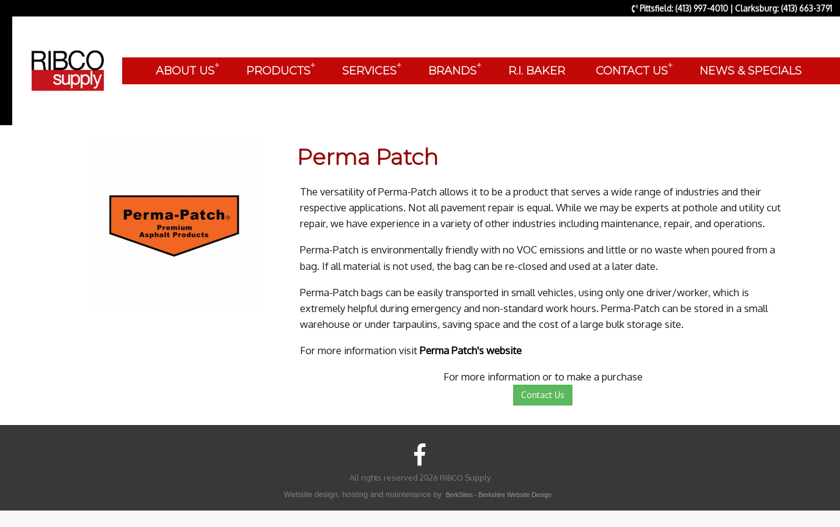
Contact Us (542, 395)
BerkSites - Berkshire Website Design (499, 495)
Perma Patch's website (471, 350)
